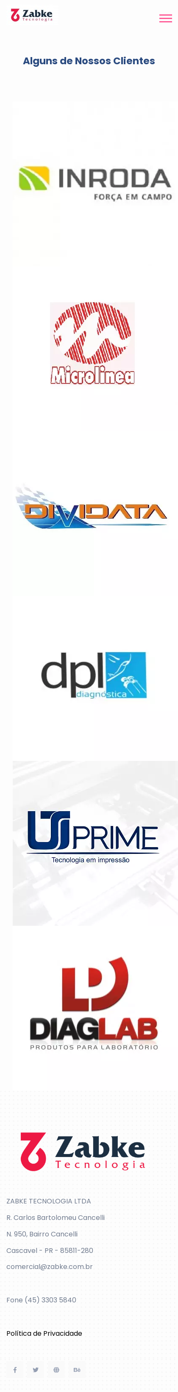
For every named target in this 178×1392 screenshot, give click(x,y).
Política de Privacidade (44, 1333)
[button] (165, 16)
